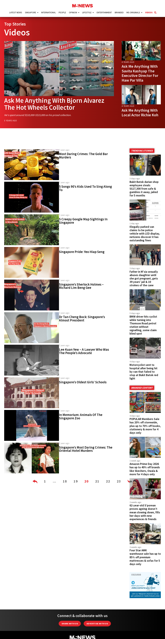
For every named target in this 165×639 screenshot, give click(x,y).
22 (108, 481)
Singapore (30, 12)
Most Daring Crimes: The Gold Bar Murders (83, 155)
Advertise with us (97, 623)
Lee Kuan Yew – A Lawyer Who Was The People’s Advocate (84, 351)
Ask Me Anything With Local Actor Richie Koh (140, 112)
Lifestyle (87, 12)
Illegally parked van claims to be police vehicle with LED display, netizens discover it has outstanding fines (145, 233)
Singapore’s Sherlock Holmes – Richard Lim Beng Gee (81, 286)
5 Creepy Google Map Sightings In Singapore (83, 221)
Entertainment (104, 12)
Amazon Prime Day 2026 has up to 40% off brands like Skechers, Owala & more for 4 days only (145, 469)
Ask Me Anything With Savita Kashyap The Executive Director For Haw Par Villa (140, 73)
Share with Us (70, 623)
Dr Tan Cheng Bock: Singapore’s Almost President (82, 318)
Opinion (73, 12)
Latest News (15, 12)
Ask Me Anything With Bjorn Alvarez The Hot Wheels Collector (55, 103)
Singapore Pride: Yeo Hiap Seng (81, 252)
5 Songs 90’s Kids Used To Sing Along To (85, 188)
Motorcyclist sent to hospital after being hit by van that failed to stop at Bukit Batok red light (144, 371)
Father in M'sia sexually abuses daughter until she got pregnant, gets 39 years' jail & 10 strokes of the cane (144, 278)
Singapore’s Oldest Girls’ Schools (83, 382)
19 (76, 481)
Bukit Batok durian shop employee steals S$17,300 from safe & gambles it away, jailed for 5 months (144, 188)
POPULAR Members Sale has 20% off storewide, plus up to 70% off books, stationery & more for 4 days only (145, 425)
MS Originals (133, 12)
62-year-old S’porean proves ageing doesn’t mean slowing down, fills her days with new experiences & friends (145, 512)
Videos (149, 12)
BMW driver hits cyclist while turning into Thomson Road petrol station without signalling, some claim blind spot (143, 324)
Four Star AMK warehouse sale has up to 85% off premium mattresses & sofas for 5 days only (145, 557)
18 (65, 481)
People (62, 12)
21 (97, 481)
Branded (119, 12)
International (48, 12)
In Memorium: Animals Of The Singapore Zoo (80, 416)
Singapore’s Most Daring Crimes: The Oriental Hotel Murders (85, 449)
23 (119, 481)
